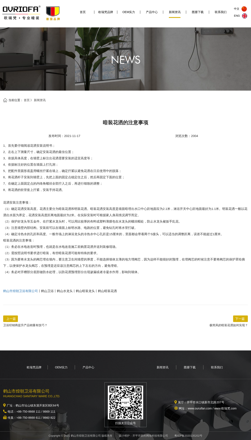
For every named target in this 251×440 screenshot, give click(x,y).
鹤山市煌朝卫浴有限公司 (20, 291)
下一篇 (240, 319)
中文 (240, 8)
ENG (240, 15)
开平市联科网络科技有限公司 (150, 435)
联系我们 (221, 14)
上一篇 (11, 319)
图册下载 (198, 14)
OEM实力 (128, 14)
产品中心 (152, 14)
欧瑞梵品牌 (105, 14)
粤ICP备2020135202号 (188, 435)
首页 (83, 14)
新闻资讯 (175, 14)
